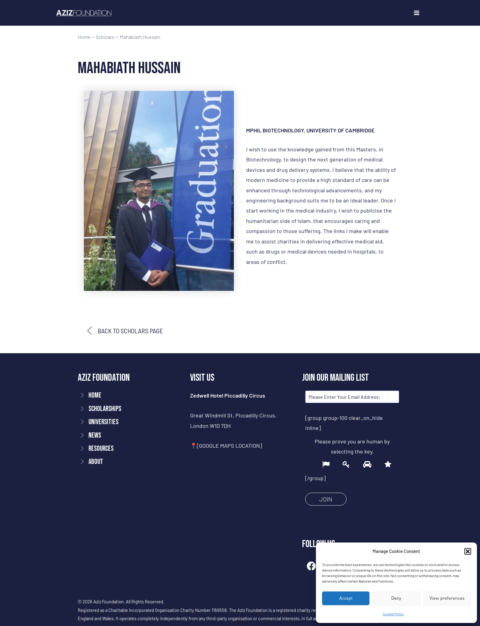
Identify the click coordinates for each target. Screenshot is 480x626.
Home (84, 37)
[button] (468, 551)
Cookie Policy (393, 614)
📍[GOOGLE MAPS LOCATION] (226, 445)
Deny (396, 598)
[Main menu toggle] (416, 13)
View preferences (446, 598)
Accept (346, 598)
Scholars (105, 37)
